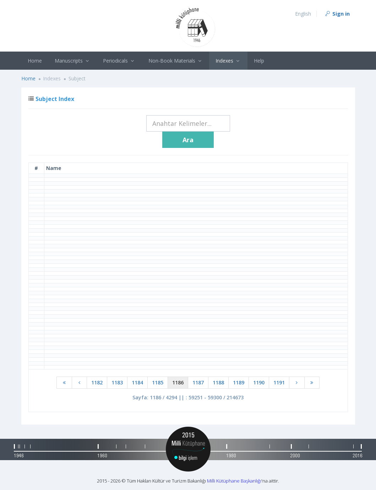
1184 (137, 382)
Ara (188, 139)
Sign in (337, 13)
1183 (117, 382)
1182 (97, 382)
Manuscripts (73, 60)
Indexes (228, 60)
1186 (178, 382)
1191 (279, 382)
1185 (157, 382)
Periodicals (119, 60)
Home (35, 60)
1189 (238, 382)
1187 (198, 382)
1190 (259, 382)
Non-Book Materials (175, 60)
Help (259, 60)
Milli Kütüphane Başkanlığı (234, 481)
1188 (218, 382)
